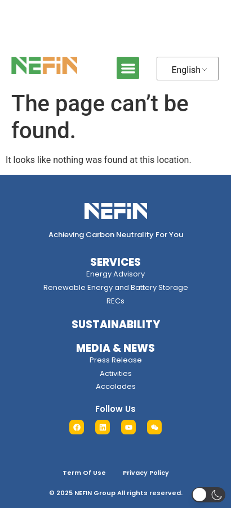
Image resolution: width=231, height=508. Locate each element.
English (186, 70)
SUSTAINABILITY (116, 325)
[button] (128, 68)
